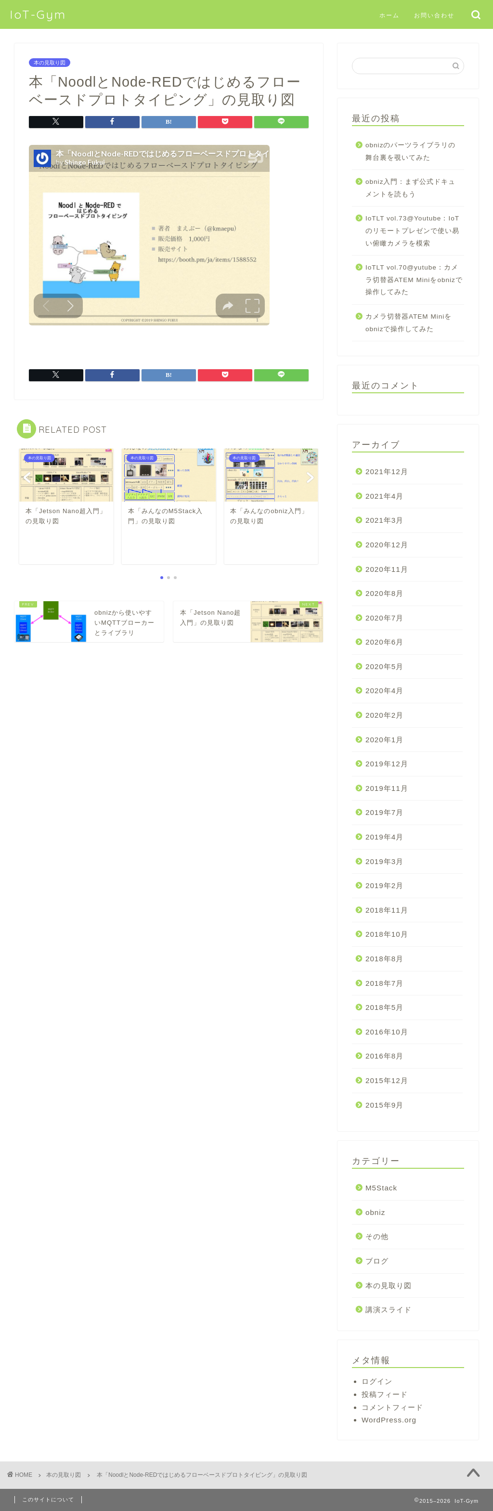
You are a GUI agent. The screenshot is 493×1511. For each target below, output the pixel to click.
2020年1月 (384, 740)
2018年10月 (386, 934)
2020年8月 (384, 593)
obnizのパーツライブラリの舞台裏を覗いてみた (410, 151)
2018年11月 (386, 910)
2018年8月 (384, 959)
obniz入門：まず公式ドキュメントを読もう (410, 188)
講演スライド (388, 1309)
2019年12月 (386, 764)
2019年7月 (384, 812)
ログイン (377, 1381)
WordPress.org (389, 1420)
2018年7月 (384, 983)
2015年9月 (384, 1105)
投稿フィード (385, 1394)
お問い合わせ (434, 15)
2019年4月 (384, 837)
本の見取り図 (49, 62)
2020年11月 (386, 569)
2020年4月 (384, 690)
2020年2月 (384, 715)
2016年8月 (384, 1056)
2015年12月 (386, 1080)
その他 (377, 1236)
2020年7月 (384, 618)
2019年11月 (386, 788)
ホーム (389, 15)
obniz (375, 1212)
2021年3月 (384, 520)
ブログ (377, 1261)
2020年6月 (384, 642)
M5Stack (381, 1188)
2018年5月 (384, 1007)
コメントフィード (392, 1407)
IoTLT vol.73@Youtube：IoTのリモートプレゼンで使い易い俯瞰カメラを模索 (412, 230)
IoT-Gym (38, 14)
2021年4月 (384, 496)
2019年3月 (384, 861)
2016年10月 (386, 1032)
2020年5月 (384, 666)
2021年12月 (386, 471)
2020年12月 (386, 545)
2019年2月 (384, 885)
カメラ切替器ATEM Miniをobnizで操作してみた (408, 323)
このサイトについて (48, 1499)
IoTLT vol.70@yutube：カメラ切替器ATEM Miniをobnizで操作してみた (414, 280)
